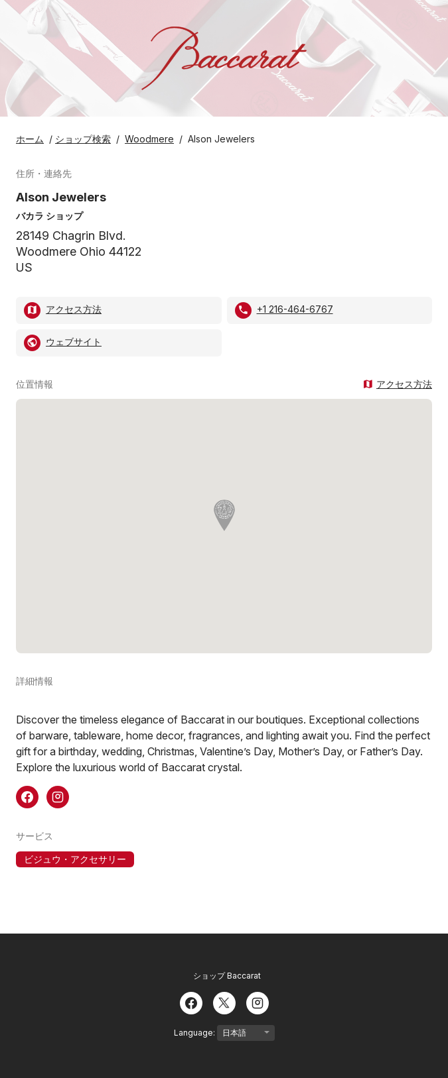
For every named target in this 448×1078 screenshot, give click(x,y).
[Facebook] (191, 1001)
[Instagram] (257, 1001)
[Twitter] (224, 1001)
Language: (224, 1033)
